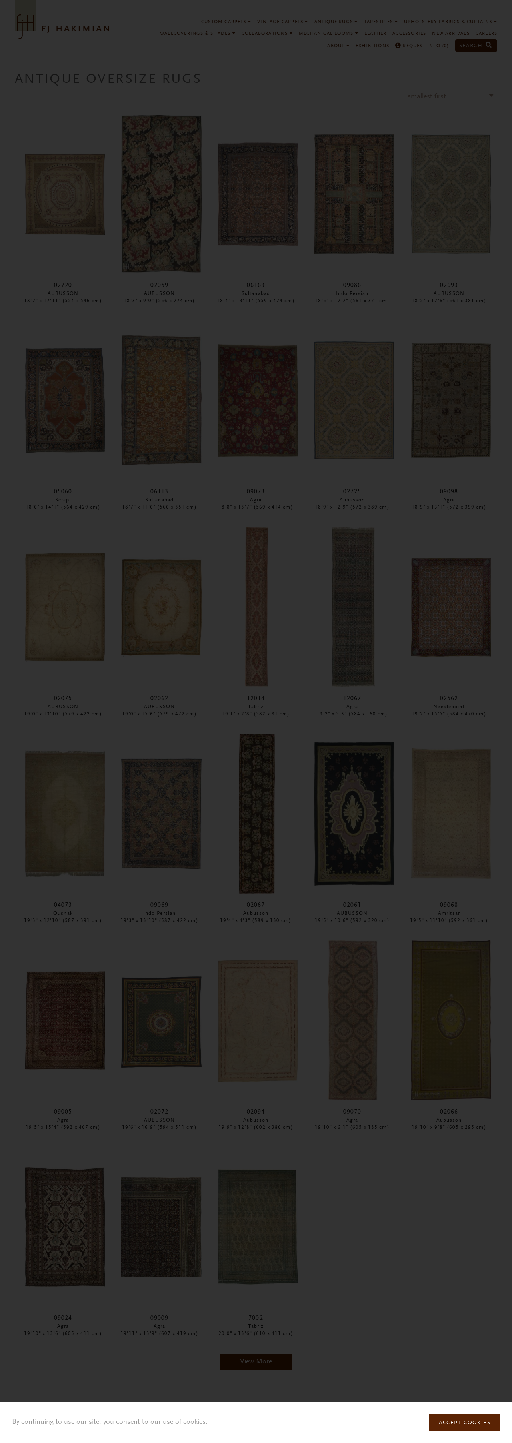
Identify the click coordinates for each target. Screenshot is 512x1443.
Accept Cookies (464, 1423)
